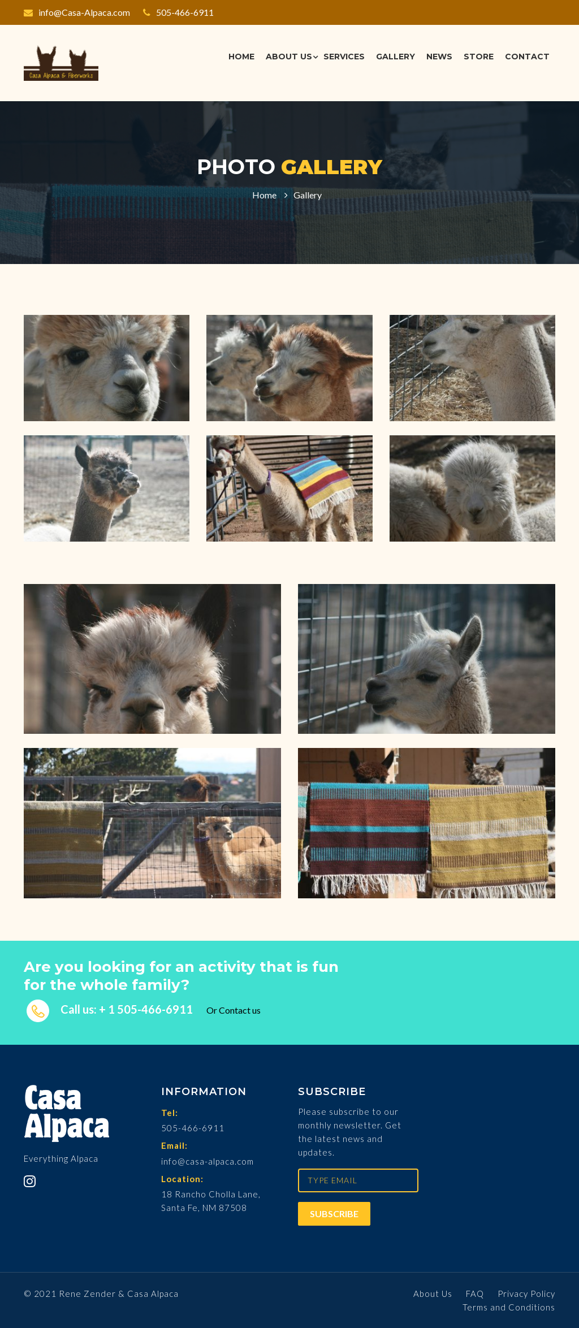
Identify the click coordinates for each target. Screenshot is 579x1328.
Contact (527, 56)
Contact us (240, 1010)
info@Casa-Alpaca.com (77, 12)
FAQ (475, 1293)
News (439, 56)
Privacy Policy (526, 1293)
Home (241, 56)
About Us (289, 56)
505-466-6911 (178, 12)
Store (479, 56)
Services (344, 56)
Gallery (395, 56)
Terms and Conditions (509, 1307)
